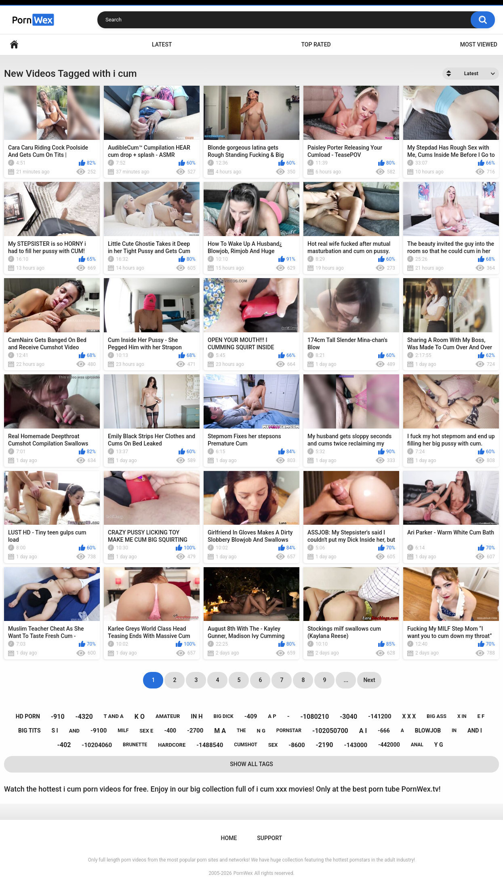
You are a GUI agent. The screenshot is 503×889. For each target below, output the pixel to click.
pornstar (288, 730)
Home (14, 44)
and (74, 731)
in (454, 730)
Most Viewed (478, 44)
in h (196, 716)
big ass (436, 716)
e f (481, 716)
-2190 (324, 745)
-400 (170, 730)
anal (417, 745)
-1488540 (209, 745)
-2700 (195, 730)
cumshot (245, 745)
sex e (146, 731)
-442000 (389, 744)
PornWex (243, 873)
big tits (29, 730)
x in (462, 716)
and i (474, 730)
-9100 (98, 730)
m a (220, 731)
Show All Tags (251, 764)
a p (272, 716)
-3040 (348, 716)
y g (438, 744)
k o (140, 716)
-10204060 (97, 745)
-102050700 (330, 731)
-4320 (84, 716)
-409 (250, 716)
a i (363, 731)
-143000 (356, 745)
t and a (114, 716)
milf (123, 730)
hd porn (28, 716)
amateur (168, 716)
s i (55, 730)
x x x (409, 716)
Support (269, 838)
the (241, 730)
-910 (58, 716)
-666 (384, 730)
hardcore (171, 745)
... (346, 680)
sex (273, 745)
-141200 (379, 716)
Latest (162, 44)
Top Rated (315, 44)
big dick (224, 716)
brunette (135, 745)
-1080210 (315, 716)
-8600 (296, 745)
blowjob (428, 730)
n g (261, 731)
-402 (64, 745)
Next (369, 680)
